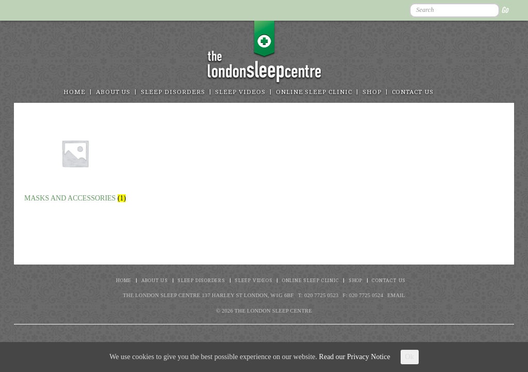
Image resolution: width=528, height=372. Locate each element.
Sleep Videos (240, 92)
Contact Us (413, 92)
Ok (409, 357)
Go (504, 10)
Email (396, 295)
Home (74, 92)
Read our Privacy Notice (354, 357)
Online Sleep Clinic (314, 92)
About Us (113, 92)
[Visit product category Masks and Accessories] (75, 161)
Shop (372, 92)
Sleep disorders (173, 92)
